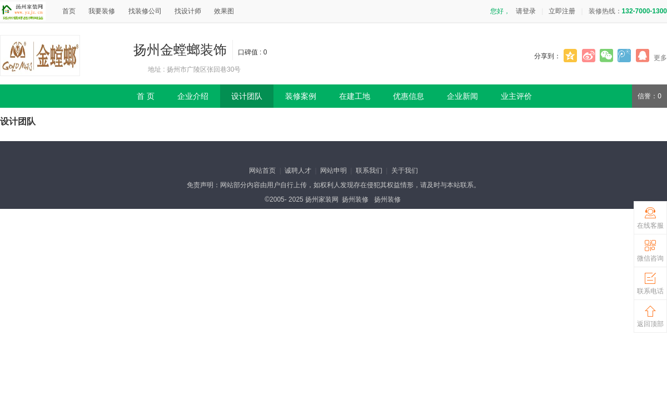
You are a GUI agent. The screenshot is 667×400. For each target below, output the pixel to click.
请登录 (526, 11)
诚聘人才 (298, 170)
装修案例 (300, 96)
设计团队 (246, 96)
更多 (660, 58)
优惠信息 (408, 96)
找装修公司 (145, 11)
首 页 (146, 96)
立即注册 (562, 11)
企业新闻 (462, 96)
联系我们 (369, 170)
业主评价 (516, 96)
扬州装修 (355, 199)
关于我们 (404, 170)
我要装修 (101, 11)
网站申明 (333, 170)
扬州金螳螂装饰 (180, 49)
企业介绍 (192, 96)
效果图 (224, 11)
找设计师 (188, 11)
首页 (69, 11)
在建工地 (354, 96)
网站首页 (262, 170)
